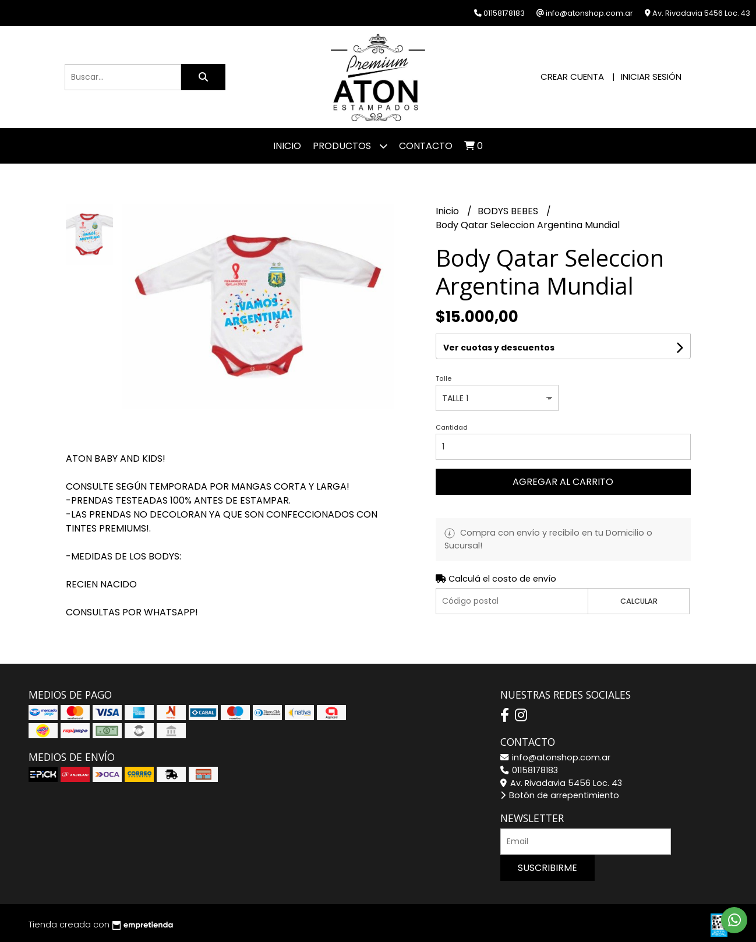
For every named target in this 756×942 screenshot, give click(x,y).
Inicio (287, 146)
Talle (443, 378)
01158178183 (529, 770)
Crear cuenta (572, 76)
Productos (350, 146)
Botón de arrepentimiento (559, 795)
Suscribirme (547, 867)
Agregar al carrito (563, 481)
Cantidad (452, 427)
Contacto (426, 146)
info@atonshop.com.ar (555, 757)
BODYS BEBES (509, 211)
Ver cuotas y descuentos (498, 347)
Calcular (639, 601)
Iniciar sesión (651, 76)
